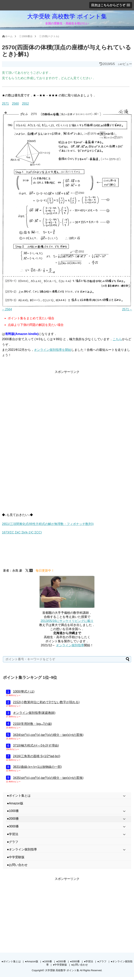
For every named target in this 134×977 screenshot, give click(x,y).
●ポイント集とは (11, 961)
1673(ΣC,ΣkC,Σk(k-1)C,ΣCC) (22, 532)
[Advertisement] (67, 401)
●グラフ (101, 961)
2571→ (127, 309)
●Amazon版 (31, 961)
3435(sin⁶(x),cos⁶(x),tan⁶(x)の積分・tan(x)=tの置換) (48, 777)
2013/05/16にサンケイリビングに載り (67, 621)
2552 (25, 103)
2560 (15, 103)
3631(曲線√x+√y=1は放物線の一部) (37, 766)
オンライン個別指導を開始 (52, 349)
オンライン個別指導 (70, 645)
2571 (5, 103)
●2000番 (61, 961)
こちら (117, 339)
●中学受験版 (60, 964)
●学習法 (88, 961)
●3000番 (75, 961)
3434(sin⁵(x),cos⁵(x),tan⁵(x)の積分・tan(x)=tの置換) (48, 734)
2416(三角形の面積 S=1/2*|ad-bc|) (36, 756)
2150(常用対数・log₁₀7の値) (32, 723)
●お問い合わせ (79, 964)
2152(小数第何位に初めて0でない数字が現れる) (46, 702)
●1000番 (47, 961)
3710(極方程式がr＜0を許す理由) (36, 745)
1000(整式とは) (23, 691)
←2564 (7, 309)
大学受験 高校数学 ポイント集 (67, 16)
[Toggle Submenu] (124, 796)
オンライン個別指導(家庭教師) (34, 712)
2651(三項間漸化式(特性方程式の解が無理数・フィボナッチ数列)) (48, 524)
